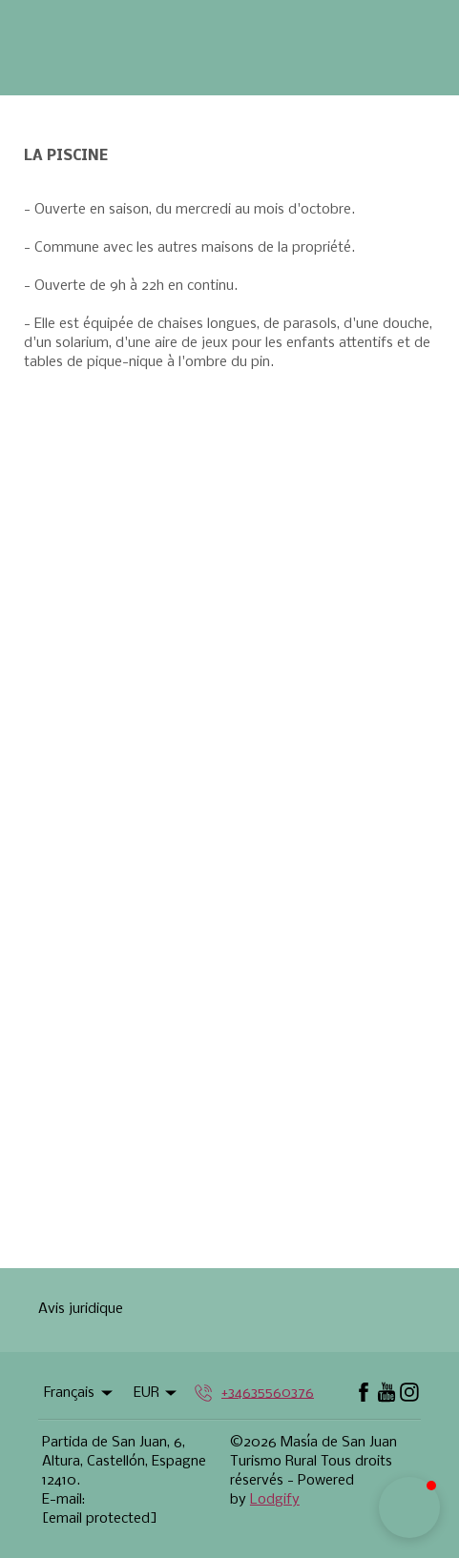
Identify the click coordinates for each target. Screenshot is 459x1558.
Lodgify (275, 1499)
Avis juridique (80, 1309)
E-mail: (63, 1499)
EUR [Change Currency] (157, 1393)
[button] (409, 1507)
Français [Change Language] (79, 1393)
